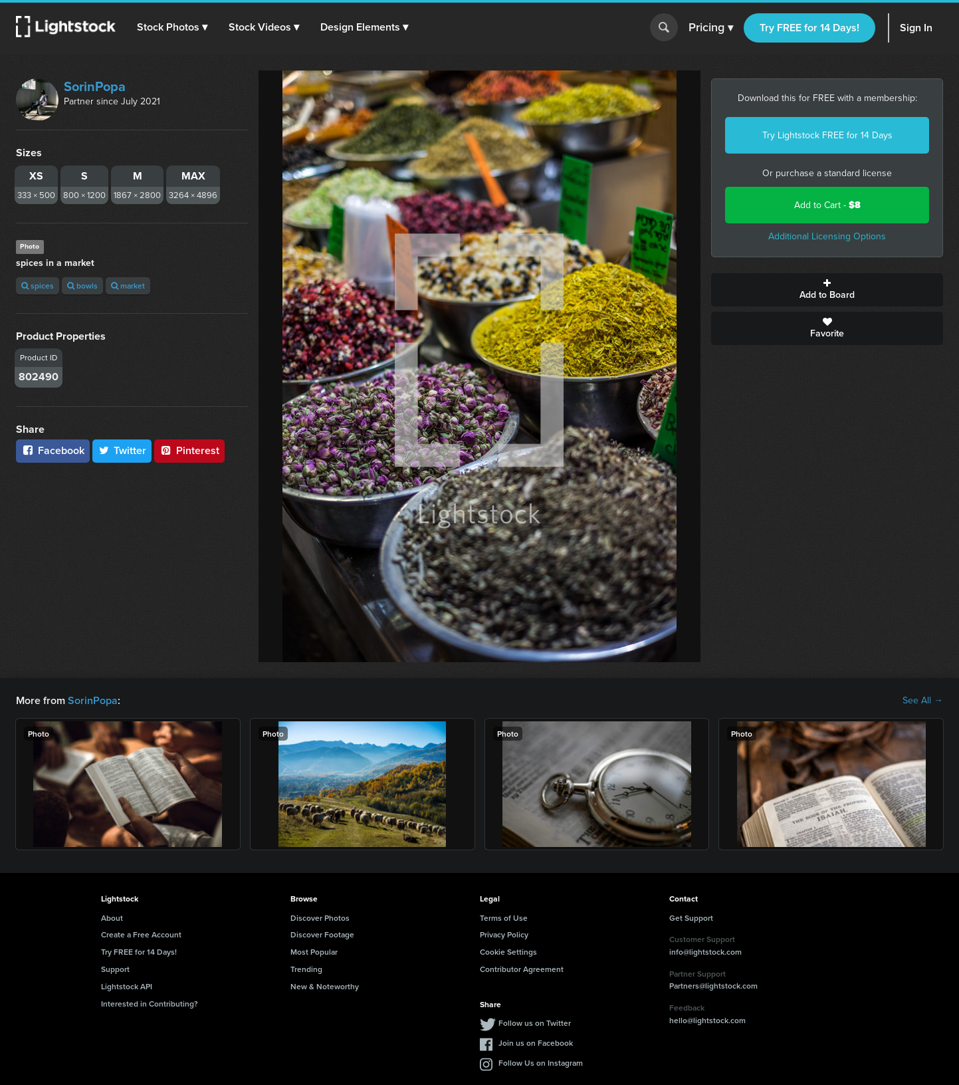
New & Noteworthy (324, 986)
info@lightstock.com (705, 951)
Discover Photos (320, 917)
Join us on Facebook (535, 1042)
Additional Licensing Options (827, 236)
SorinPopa (95, 86)
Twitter (122, 450)
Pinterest (189, 450)
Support (115, 969)
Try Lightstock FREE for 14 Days (827, 135)
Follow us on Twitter (534, 1022)
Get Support (691, 917)
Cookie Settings (508, 951)
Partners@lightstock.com (713, 985)
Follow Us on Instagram (540, 1062)
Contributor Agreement (522, 969)
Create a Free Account (141, 934)
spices (37, 285)
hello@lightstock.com (707, 1020)
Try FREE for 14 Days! (809, 27)
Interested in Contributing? (149, 1003)
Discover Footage (322, 934)
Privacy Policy (504, 934)
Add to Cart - (827, 205)
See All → (923, 700)
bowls (82, 285)
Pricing (711, 28)
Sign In (916, 27)
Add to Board (827, 290)
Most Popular (314, 951)
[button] (172, 27)
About (112, 917)
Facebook (52, 450)
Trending (306, 969)
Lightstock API (126, 986)
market (128, 285)
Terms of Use (504, 917)
